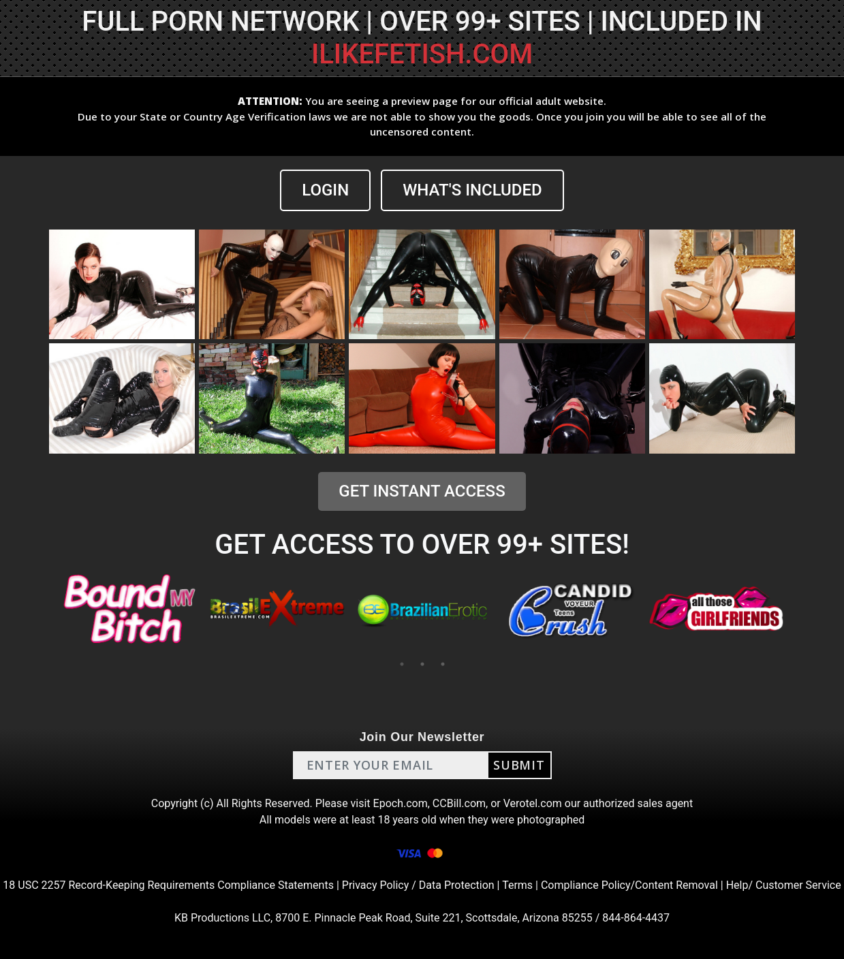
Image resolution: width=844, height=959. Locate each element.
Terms (517, 885)
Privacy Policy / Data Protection (418, 885)
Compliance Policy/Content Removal (629, 885)
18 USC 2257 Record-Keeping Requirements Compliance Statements (168, 885)
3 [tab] (443, 664)
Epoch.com (400, 803)
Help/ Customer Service (783, 885)
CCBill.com (459, 803)
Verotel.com (532, 803)
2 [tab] (422, 664)
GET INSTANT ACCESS (422, 491)
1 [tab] (402, 664)
